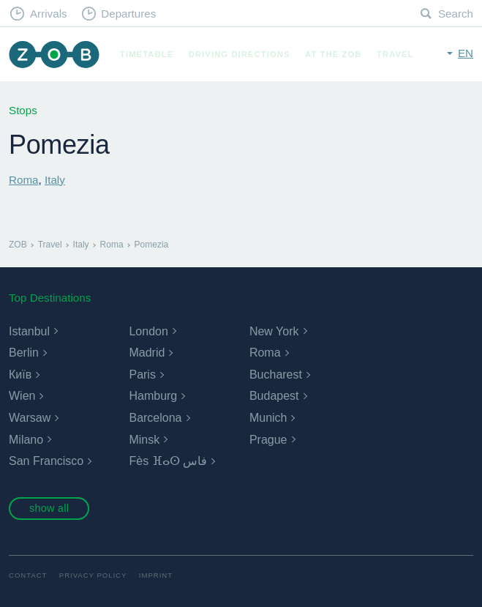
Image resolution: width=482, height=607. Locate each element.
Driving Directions (239, 54)
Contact (28, 575)
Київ (20, 374)
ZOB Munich (54, 55)
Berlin (24, 352)
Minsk (144, 439)
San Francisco (46, 461)
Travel (395, 54)
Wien (22, 396)
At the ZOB (333, 54)
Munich (268, 418)
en (465, 53)
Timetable (146, 54)
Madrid (147, 352)
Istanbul (29, 331)
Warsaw (29, 418)
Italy (55, 180)
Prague (268, 439)
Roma (24, 180)
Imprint (156, 575)
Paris (142, 374)
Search (455, 13)
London (148, 331)
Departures (128, 13)
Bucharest (275, 374)
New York (274, 331)
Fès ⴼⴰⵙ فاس (168, 461)
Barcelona (155, 418)
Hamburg (153, 396)
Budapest (274, 396)
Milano (26, 439)
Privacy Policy (93, 575)
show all (49, 508)
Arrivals (48, 13)
